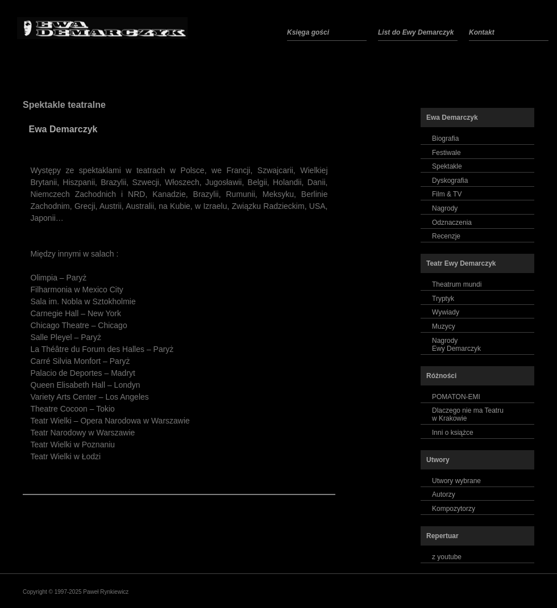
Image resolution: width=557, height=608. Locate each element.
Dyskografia (450, 181)
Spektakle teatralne (64, 105)
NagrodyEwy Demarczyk (456, 345)
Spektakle (447, 166)
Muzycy (443, 326)
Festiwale (446, 153)
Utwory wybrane (456, 481)
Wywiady (445, 312)
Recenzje (446, 236)
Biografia (445, 138)
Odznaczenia (452, 223)
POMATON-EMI (456, 397)
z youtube (447, 557)
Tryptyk (443, 299)
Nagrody (445, 208)
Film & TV (447, 194)
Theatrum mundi (456, 284)
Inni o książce (452, 433)
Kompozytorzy (453, 509)
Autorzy (443, 494)
